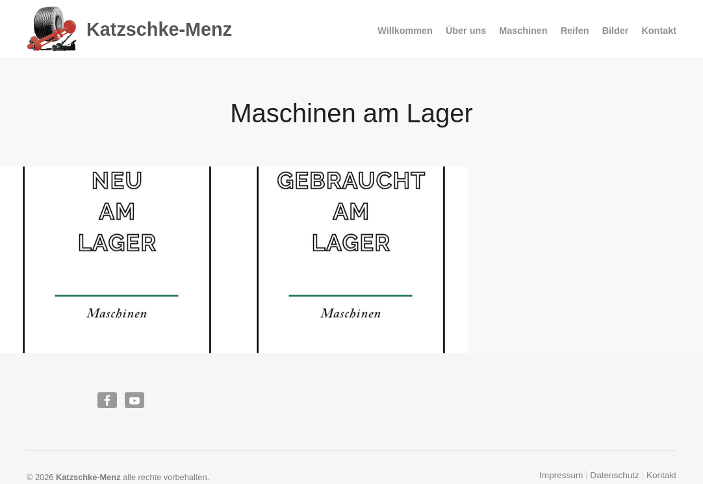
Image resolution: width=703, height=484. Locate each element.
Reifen (575, 31)
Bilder (615, 30)
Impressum (561, 475)
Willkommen (405, 30)
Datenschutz (614, 475)
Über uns (466, 30)
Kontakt (658, 30)
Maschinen (523, 31)
